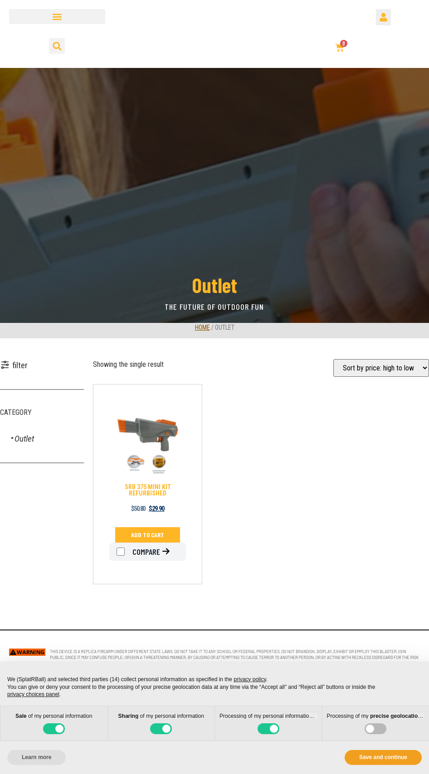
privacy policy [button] (250, 679)
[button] (57, 16)
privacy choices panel (33, 694)
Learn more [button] (36, 757)
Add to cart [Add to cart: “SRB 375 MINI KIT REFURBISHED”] (147, 534)
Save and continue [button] (383, 757)
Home (202, 327)
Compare (138, 551)
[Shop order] (381, 368)
